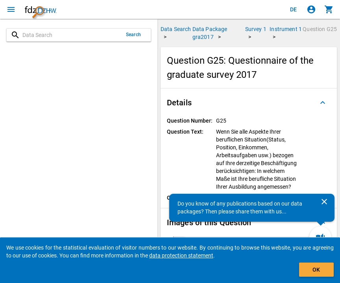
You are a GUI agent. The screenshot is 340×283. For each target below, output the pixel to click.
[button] (249, 102)
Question (320, 29)
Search (133, 34)
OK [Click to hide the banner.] (316, 269)
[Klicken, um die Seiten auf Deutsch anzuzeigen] (293, 9)
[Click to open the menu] (11, 9)
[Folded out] (323, 102)
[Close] (324, 201)
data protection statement (181, 255)
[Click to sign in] (311, 9)
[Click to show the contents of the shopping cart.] (329, 9)
